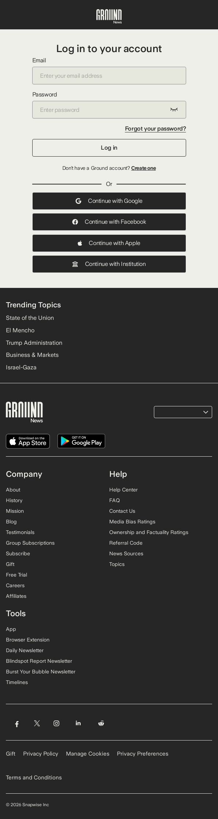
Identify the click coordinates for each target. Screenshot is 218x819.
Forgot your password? (155, 128)
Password (109, 104)
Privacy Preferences (143, 753)
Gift (10, 564)
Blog (11, 521)
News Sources (126, 553)
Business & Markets (32, 354)
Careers (15, 585)
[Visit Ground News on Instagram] (56, 723)
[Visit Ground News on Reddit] (101, 723)
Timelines (17, 682)
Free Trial (16, 575)
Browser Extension (27, 640)
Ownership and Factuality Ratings (148, 532)
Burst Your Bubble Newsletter (40, 671)
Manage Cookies (88, 753)
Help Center (123, 490)
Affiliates (16, 596)
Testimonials (20, 532)
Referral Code (126, 543)
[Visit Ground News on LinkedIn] (78, 723)
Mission (15, 511)
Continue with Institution (108, 263)
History (14, 500)
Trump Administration (34, 342)
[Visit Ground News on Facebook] (16, 723)
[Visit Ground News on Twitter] (36, 723)
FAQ (114, 500)
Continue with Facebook (109, 221)
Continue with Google (109, 200)
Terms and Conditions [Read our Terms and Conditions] (34, 777)
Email (109, 70)
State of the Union (30, 317)
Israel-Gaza (21, 367)
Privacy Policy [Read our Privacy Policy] (40, 753)
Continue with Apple (109, 243)
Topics (117, 564)
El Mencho (20, 330)
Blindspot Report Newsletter (39, 661)
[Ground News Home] (109, 16)
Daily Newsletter (25, 650)
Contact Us (122, 511)
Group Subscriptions (30, 543)
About (13, 490)
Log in (109, 147)
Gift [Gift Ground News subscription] (10, 753)
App (11, 629)
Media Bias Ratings (132, 521)
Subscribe (18, 553)
